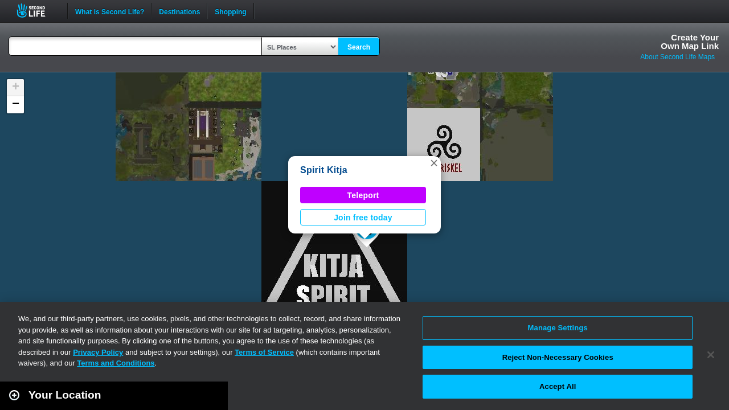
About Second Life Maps (677, 57)
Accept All (557, 386)
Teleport (363, 195)
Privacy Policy (98, 352)
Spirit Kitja (323, 170)
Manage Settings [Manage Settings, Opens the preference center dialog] (558, 327)
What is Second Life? (109, 11)
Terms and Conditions (115, 363)
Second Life (37, 10)
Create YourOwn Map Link (690, 41)
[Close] (710, 354)
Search (358, 47)
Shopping (230, 11)
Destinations (179, 11)
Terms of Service (264, 352)
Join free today (363, 217)
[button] (434, 163)
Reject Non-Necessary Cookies (557, 357)
